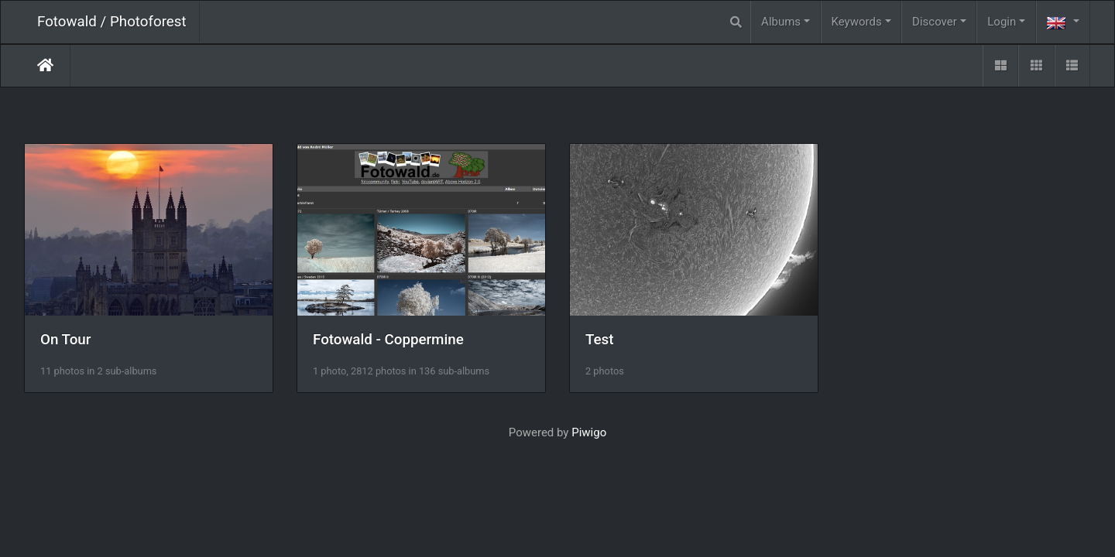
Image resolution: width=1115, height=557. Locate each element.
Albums (781, 22)
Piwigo (588, 432)
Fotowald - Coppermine (388, 339)
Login (1001, 22)
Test (599, 339)
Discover (934, 22)
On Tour (65, 339)
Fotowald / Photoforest (112, 21)
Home (45, 65)
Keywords (857, 22)
